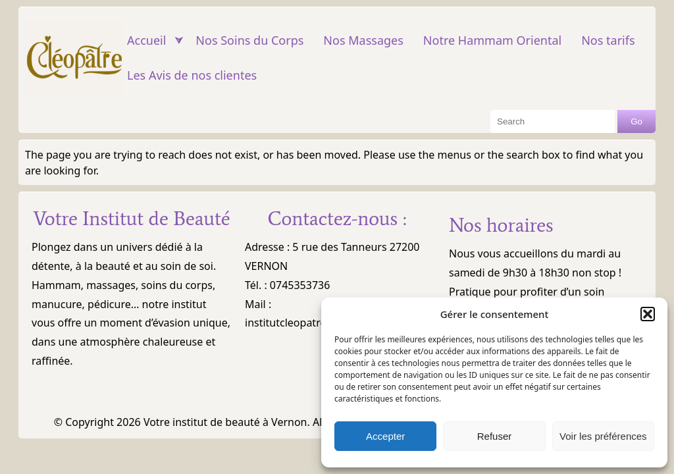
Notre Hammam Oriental (492, 40)
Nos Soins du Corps (249, 40)
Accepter (385, 436)
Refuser (494, 436)
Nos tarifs (608, 40)
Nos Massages (363, 40)
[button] (647, 314)
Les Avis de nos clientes (192, 75)
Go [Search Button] (636, 121)
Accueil (146, 40)
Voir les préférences (603, 436)
